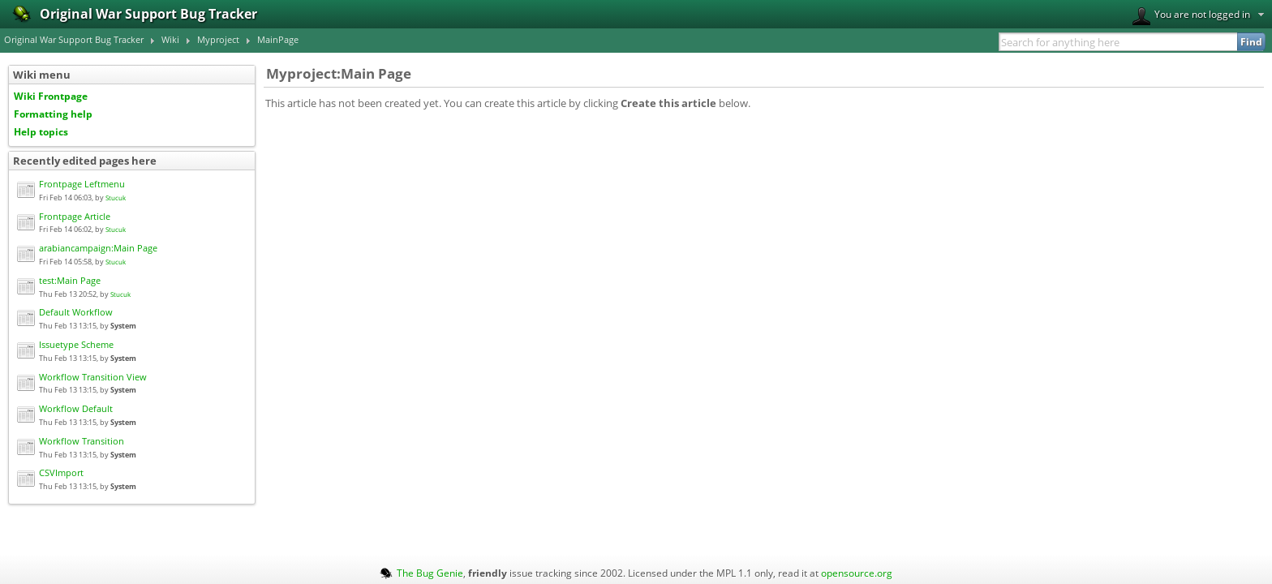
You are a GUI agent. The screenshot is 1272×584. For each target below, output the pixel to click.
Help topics (41, 131)
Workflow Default (76, 408)
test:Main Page (70, 280)
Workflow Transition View (93, 377)
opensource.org (856, 572)
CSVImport (61, 473)
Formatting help (53, 113)
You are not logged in (1191, 16)
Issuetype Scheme (76, 344)
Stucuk (115, 198)
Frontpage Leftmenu (82, 184)
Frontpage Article (74, 216)
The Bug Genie (430, 572)
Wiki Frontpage (51, 95)
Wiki (170, 39)
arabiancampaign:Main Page (98, 248)
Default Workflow (76, 312)
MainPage (278, 39)
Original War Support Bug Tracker (74, 39)
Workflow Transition (81, 441)
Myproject (218, 39)
